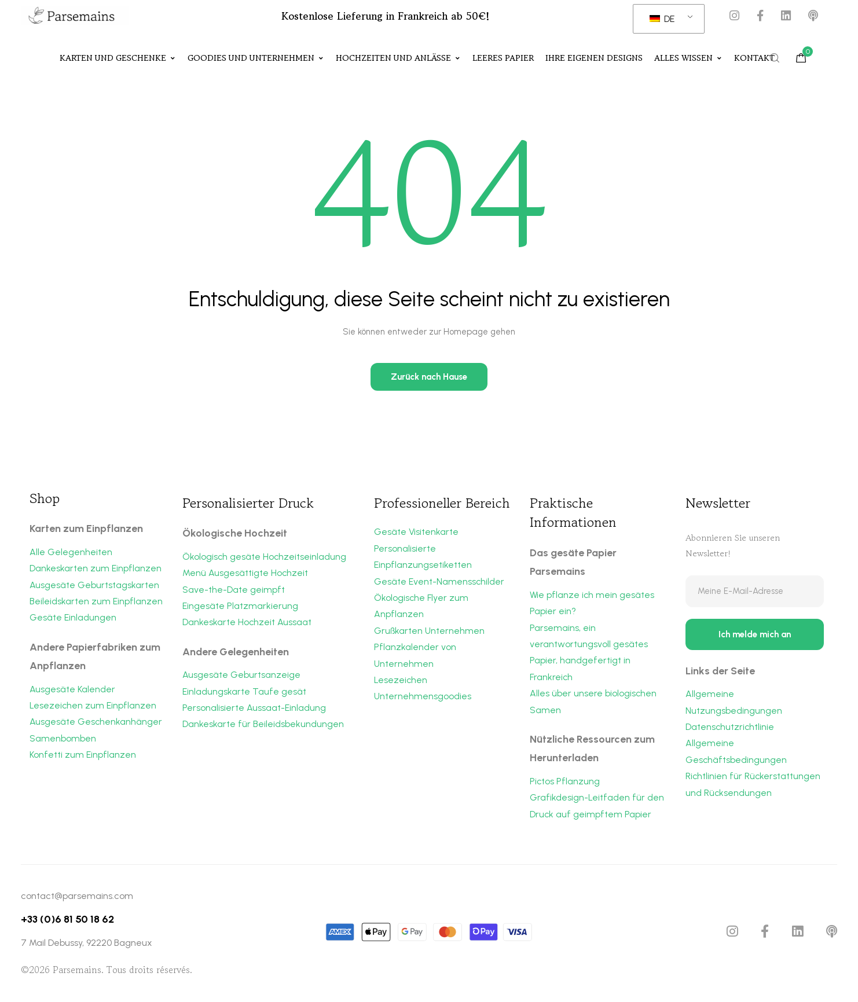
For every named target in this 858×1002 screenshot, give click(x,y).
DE (662, 18)
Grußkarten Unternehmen (429, 632)
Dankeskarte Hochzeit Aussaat (247, 623)
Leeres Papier (503, 58)
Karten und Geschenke (118, 58)
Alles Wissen (688, 58)
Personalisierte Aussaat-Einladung (254, 709)
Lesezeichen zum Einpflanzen (93, 707)
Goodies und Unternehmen (256, 58)
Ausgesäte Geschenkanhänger (96, 723)
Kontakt (754, 58)
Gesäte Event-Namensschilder (439, 582)
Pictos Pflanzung (565, 783)
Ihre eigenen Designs (594, 58)
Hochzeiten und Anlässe (398, 58)
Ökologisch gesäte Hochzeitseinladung (264, 557)
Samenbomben (63, 740)
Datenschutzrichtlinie (730, 729)
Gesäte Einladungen (73, 619)
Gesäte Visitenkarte (416, 532)
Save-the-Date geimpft (233, 590)
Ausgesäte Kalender (72, 690)
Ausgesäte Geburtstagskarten (94, 585)
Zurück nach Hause (429, 377)
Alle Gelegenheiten (71, 552)
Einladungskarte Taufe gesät (244, 693)
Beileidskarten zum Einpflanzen (96, 602)
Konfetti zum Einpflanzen (83, 757)
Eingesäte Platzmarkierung (240, 606)
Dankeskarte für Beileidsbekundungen (263, 726)
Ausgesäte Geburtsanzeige (241, 676)
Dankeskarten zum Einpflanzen (96, 568)
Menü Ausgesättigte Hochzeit (245, 573)
